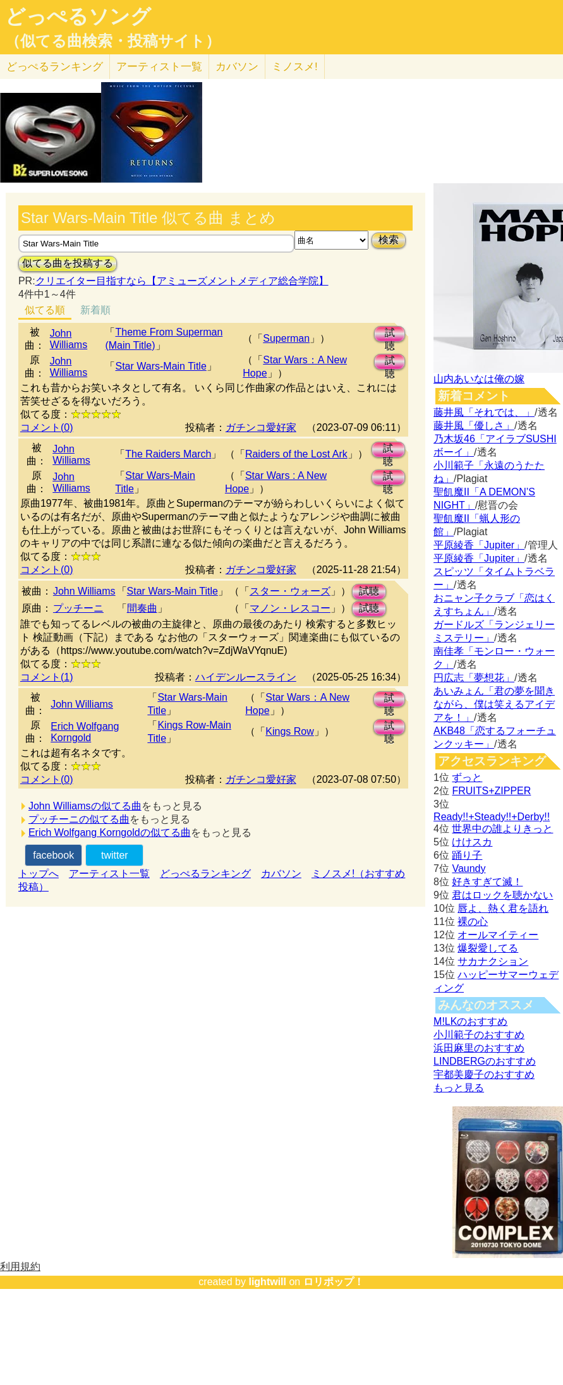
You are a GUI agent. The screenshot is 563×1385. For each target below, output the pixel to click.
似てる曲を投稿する (67, 263)
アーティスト (159, 67)
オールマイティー (497, 934)
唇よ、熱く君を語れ (502, 908)
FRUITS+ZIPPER (491, 790)
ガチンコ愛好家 (261, 427)
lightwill (267, 1281)
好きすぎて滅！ (487, 881)
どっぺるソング (78, 16)
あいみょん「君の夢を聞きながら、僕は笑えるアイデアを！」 (494, 704)
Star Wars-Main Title (160, 366)
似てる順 (45, 310)
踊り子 (467, 855)
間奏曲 (142, 608)
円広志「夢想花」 (473, 677)
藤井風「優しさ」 (473, 425)
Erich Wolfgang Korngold (85, 732)
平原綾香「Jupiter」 (478, 545)
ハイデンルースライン (245, 677)
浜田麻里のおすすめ (478, 1048)
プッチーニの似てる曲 (79, 819)
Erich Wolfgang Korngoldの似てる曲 (109, 832)
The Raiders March (168, 454)
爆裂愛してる (487, 948)
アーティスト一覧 (109, 873)
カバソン (236, 67)
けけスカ (472, 842)
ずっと (467, 777)
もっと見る (458, 1087)
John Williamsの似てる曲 (85, 806)
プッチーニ (78, 608)
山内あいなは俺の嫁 (478, 378)
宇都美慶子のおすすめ (484, 1074)
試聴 (390, 334)
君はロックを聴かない (502, 895)
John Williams (69, 339)
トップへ (38, 873)
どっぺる (54, 67)
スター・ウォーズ (290, 591)
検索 (388, 239)
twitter (114, 855)
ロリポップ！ (333, 1281)
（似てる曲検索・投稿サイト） (113, 41)
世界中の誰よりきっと (502, 828)
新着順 (95, 310)
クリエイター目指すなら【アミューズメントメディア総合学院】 (182, 280)
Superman (286, 338)
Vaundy (468, 868)
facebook (53, 855)
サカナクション (492, 961)
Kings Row (289, 731)
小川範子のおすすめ (478, 1034)
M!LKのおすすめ (470, 1021)
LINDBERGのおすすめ (484, 1061)
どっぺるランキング (205, 873)
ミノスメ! (295, 67)
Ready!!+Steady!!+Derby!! (491, 816)
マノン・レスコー (290, 608)
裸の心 (472, 921)
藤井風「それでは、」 (484, 412)
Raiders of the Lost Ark (296, 454)
